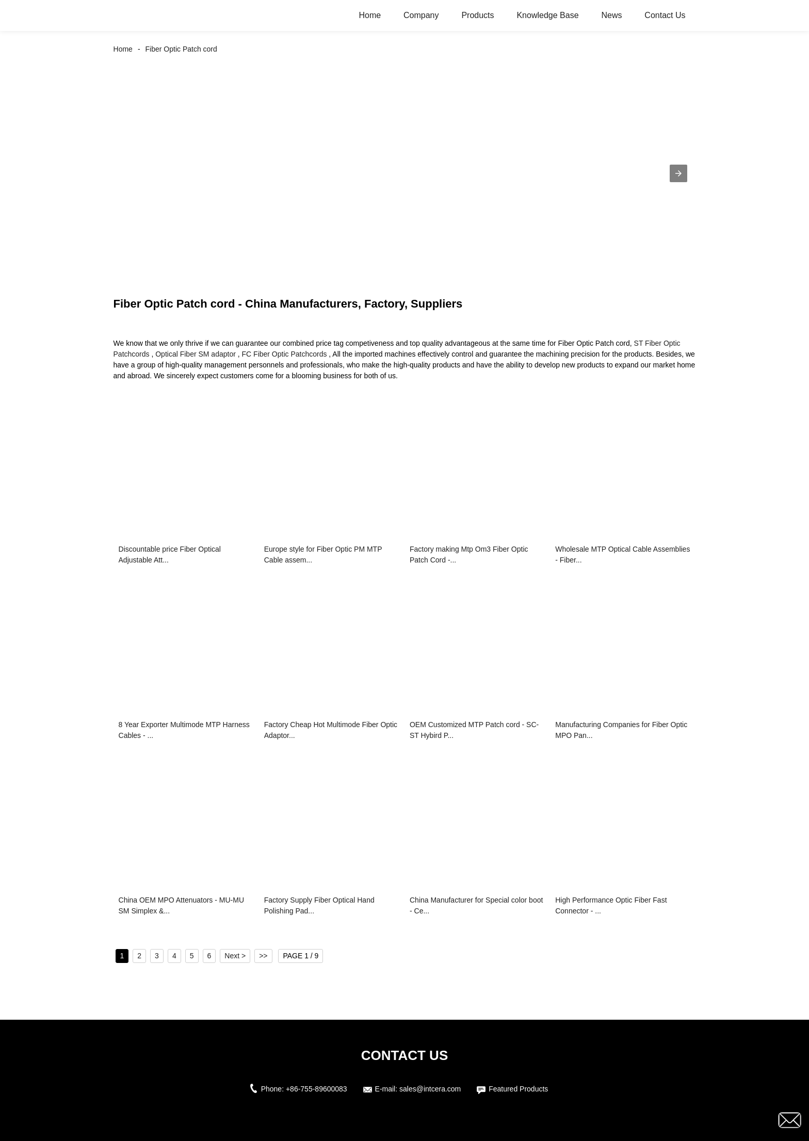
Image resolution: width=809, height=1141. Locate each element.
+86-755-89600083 (316, 1089)
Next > (235, 956)
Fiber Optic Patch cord (181, 49)
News (611, 15)
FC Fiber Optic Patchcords (284, 354)
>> (263, 956)
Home (370, 15)
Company (421, 15)
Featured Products (518, 1089)
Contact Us (664, 15)
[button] (678, 173)
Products (477, 15)
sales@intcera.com (430, 1089)
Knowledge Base (547, 15)
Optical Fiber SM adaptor (195, 354)
